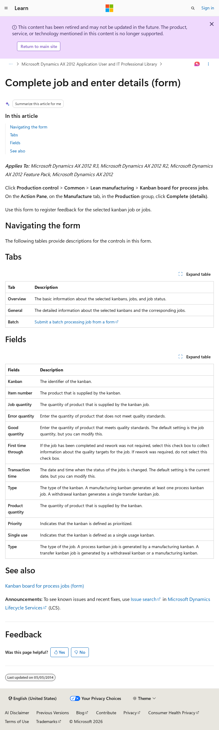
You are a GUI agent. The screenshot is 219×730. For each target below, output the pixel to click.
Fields (15, 142)
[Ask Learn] (197, 64)
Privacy (130, 712)
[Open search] (193, 8)
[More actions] (208, 64)
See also (17, 151)
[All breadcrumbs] (10, 64)
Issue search (144, 599)
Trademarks (46, 721)
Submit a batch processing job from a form (75, 322)
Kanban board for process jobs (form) (44, 585)
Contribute (106, 712)
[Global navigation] (6, 8)
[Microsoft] (109, 8)
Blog (80, 712)
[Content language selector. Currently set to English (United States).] (32, 698)
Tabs (14, 135)
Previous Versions (52, 712)
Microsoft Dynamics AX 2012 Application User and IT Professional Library (89, 64)
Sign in (207, 8)
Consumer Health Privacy (171, 712)
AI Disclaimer (17, 712)
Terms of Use (17, 721)
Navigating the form (28, 127)
